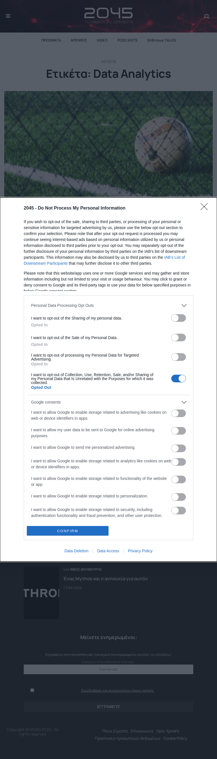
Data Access (108, 551)
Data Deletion (76, 551)
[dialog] (108, 379)
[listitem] (108, 306)
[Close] (206, 208)
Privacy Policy (140, 551)
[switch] (178, 318)
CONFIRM (67, 531)
